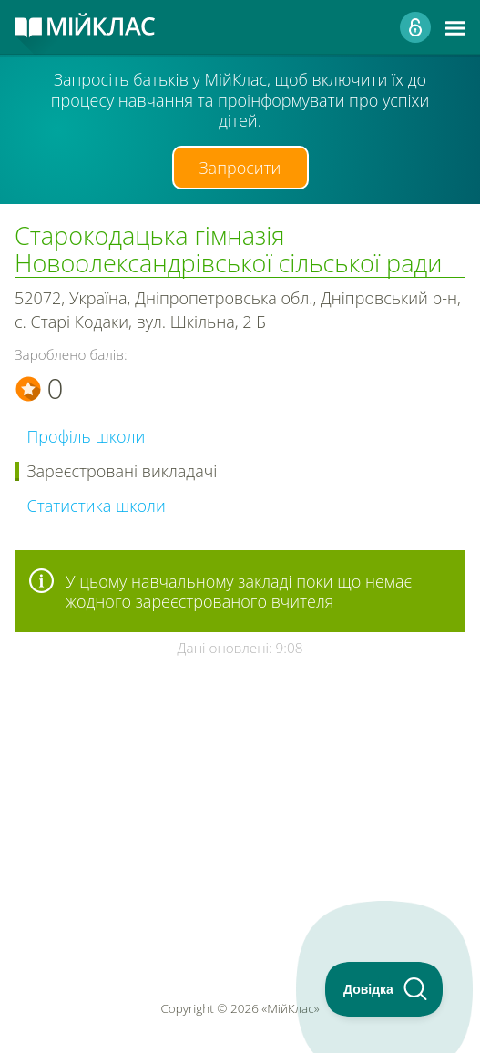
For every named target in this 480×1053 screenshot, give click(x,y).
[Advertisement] (240, 775)
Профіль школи (86, 436)
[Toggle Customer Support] (384, 989)
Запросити (240, 168)
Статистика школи (96, 506)
